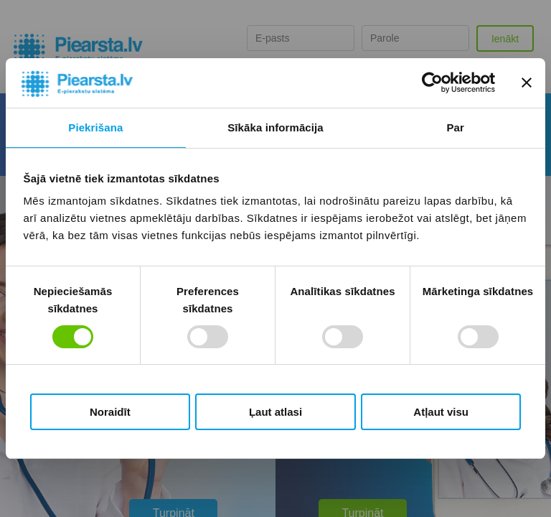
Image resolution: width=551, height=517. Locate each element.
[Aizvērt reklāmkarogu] (527, 83)
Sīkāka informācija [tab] (275, 127)
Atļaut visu (440, 412)
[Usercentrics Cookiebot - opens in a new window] (432, 82)
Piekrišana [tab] (95, 127)
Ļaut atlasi (275, 412)
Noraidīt (110, 412)
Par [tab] (455, 127)
